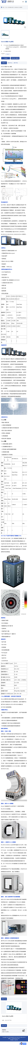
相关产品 (10, 62)
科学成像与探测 (10, 7)
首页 (3, 7)
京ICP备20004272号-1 (15, 1038)
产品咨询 (5, 58)
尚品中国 (16, 1039)
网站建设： (12, 1039)
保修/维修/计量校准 (15, 58)
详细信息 (4, 62)
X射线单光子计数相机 (18, 7)
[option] (14, 25)
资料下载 (16, 62)
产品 (6, 7)
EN (23, 1)
